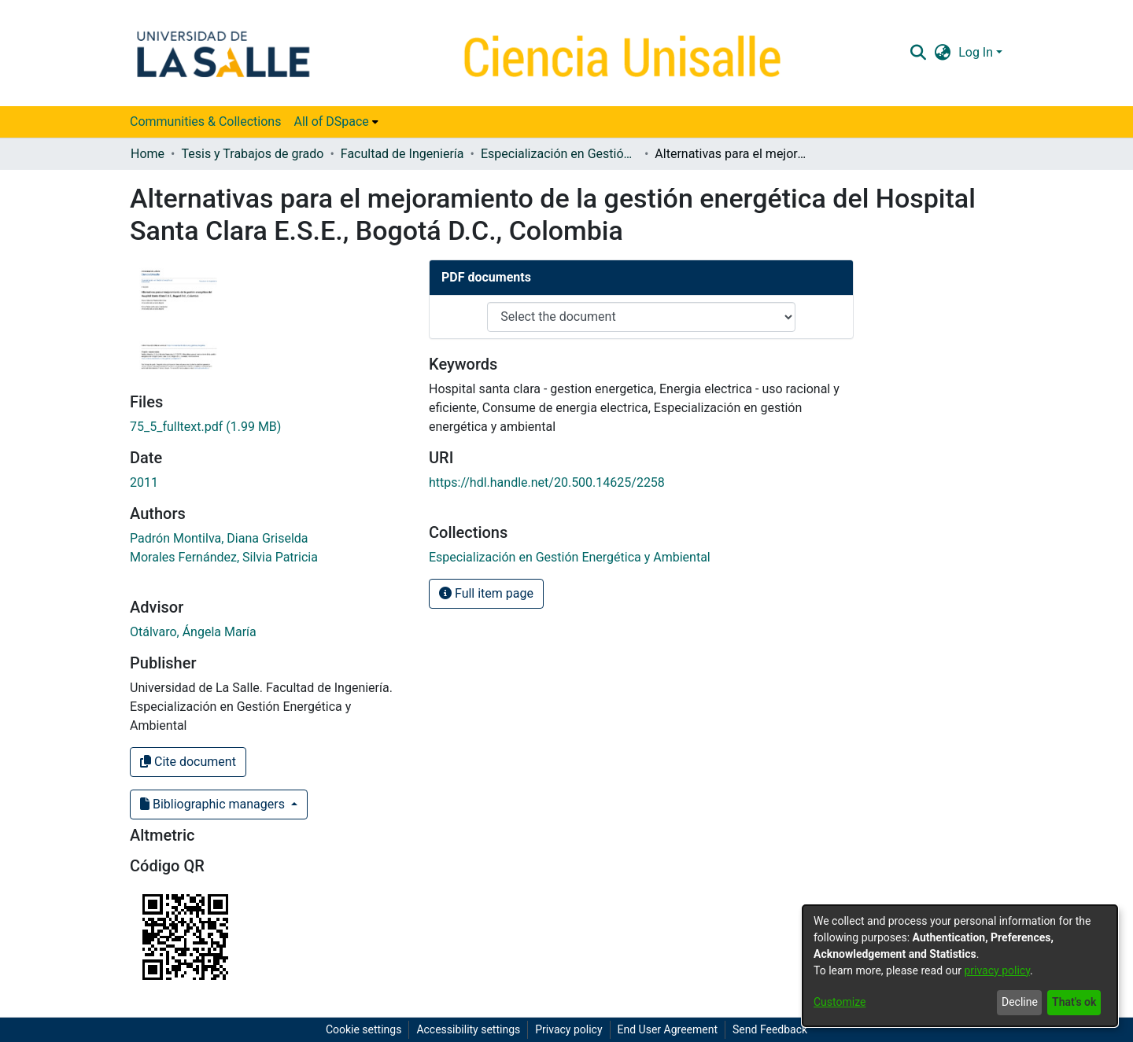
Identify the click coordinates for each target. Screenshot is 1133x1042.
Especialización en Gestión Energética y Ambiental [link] (559, 153)
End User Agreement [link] (668, 1029)
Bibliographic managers (214, 804)
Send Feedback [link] (770, 1029)
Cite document (188, 761)
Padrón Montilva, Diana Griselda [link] (219, 538)
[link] (205, 426)
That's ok (1074, 1002)
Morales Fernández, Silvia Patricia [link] (224, 557)
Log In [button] (977, 52)
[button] (918, 52)
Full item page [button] (486, 593)
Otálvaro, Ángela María (193, 631)
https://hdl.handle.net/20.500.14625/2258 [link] (547, 482)
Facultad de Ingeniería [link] (402, 153)
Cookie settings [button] (364, 1029)
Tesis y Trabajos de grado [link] (252, 153)
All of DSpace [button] (330, 121)
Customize (839, 1002)
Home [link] (147, 153)
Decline (1020, 1002)
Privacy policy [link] (568, 1029)
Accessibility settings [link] (468, 1029)
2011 (144, 482)
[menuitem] (335, 122)
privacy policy (997, 970)
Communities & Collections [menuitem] (205, 121)
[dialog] (960, 965)
